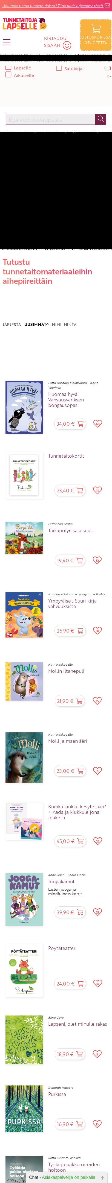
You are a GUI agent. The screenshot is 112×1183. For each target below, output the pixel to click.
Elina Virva (56, 1017)
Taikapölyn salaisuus (70, 530)
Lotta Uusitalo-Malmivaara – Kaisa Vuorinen (73, 385)
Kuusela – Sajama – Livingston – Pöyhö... (77, 594)
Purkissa (57, 1094)
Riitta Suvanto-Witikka (64, 1158)
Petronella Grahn (60, 524)
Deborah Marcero (60, 1087)
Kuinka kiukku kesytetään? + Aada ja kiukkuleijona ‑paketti (77, 812)
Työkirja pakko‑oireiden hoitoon (74, 1167)
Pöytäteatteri (62, 948)
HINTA (70, 324)
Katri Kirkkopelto (60, 664)
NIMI (56, 324)
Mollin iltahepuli (66, 671)
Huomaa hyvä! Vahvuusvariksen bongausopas (66, 399)
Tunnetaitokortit (66, 456)
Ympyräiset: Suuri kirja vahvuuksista (72, 603)
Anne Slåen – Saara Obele (66, 875)
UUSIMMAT (36, 324)
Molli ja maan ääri (67, 741)
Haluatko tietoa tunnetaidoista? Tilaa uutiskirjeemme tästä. (53, 6)
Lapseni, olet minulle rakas (77, 1024)
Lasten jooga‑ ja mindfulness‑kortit (65, 891)
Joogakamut (61, 881)
